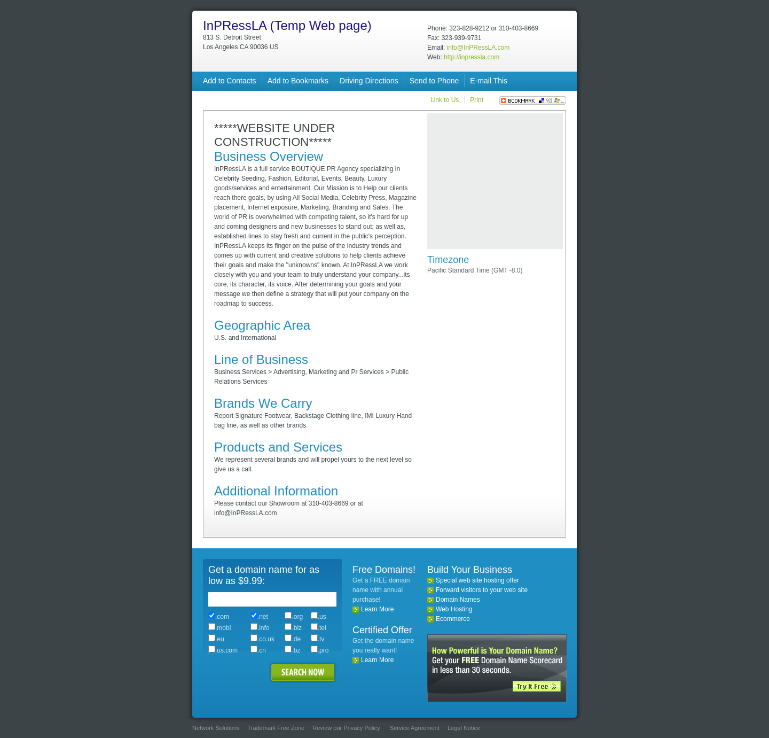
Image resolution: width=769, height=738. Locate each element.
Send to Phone (434, 80)
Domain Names (458, 599)
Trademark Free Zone (276, 728)
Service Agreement (415, 728)
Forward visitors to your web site (482, 590)
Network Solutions (216, 728)
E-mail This (488, 80)
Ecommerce (453, 619)
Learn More (377, 609)
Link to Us (444, 100)
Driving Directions (369, 80)
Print (476, 100)
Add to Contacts (229, 80)
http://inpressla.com (471, 57)
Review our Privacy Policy (346, 728)
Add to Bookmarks (298, 80)
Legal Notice (464, 728)
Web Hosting (454, 609)
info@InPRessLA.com (478, 47)
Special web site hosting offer (477, 580)
